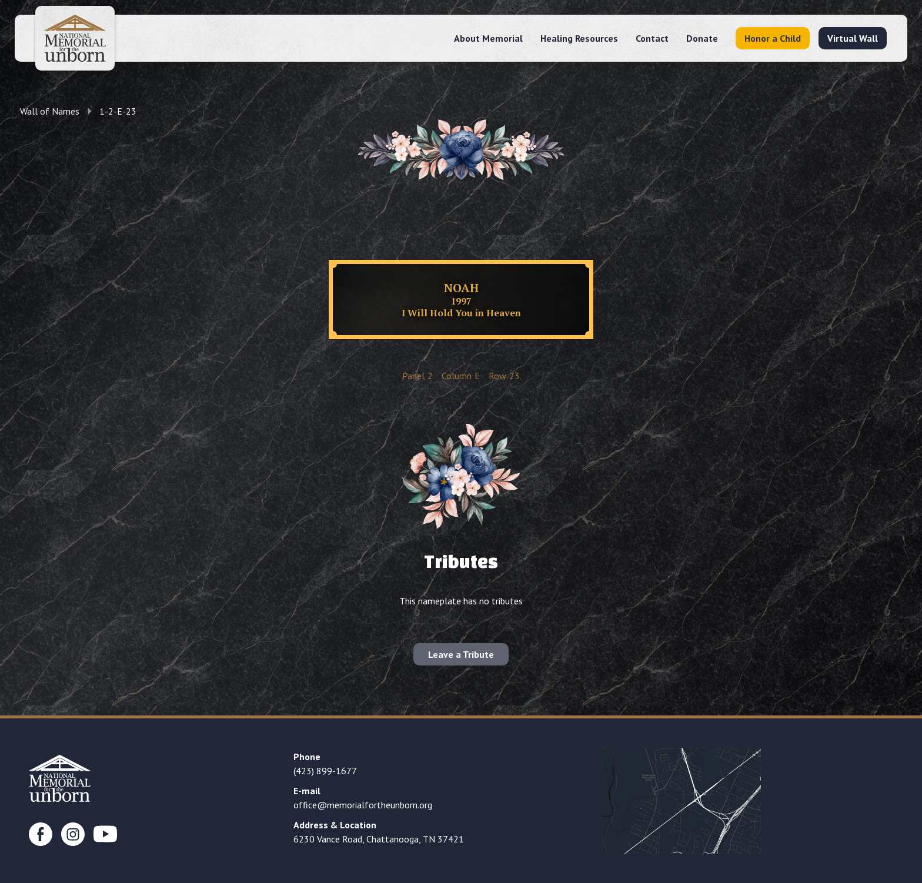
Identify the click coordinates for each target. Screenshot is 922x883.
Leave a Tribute (461, 654)
